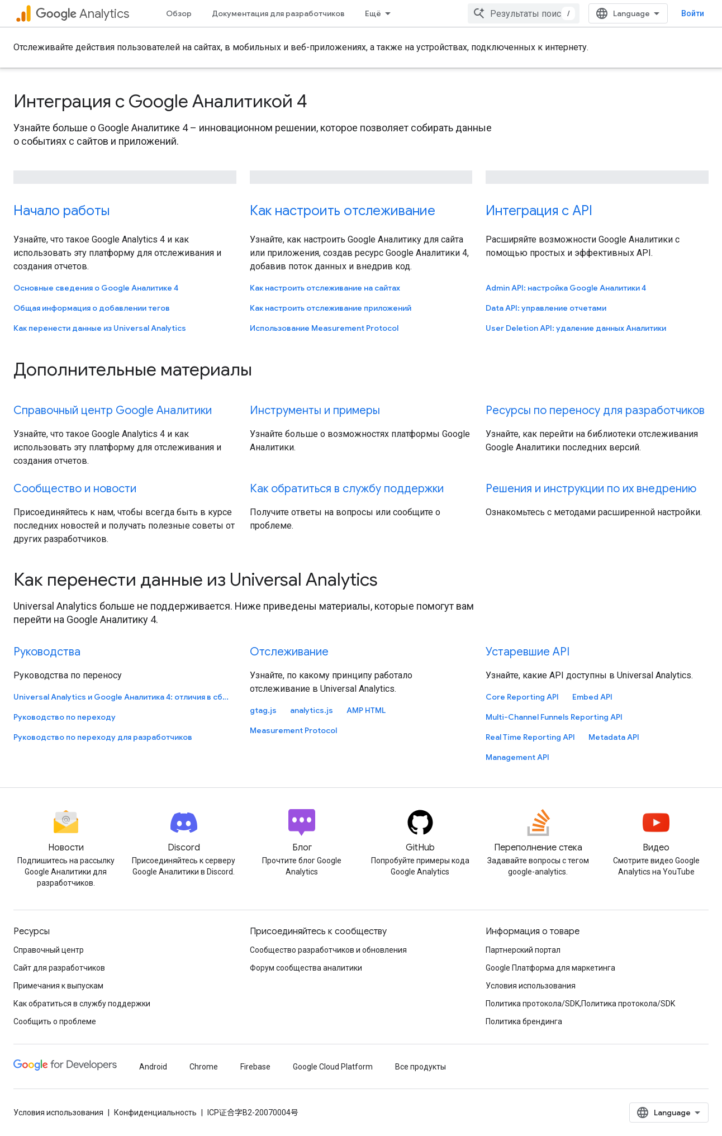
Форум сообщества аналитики (306, 967)
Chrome (203, 1066)
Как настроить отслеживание (342, 210)
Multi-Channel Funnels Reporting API (554, 717)
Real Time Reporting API (530, 737)
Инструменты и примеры (315, 410)
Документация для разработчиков (278, 13)
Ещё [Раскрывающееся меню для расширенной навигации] (373, 13)
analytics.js (311, 710)
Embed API (592, 697)
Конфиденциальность (155, 1112)
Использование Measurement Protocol (324, 328)
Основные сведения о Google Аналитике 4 (95, 288)
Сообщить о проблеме (54, 1021)
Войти (692, 13)
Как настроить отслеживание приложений (330, 308)
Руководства (46, 652)
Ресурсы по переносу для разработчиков (595, 410)
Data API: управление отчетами (546, 308)
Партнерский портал (523, 949)
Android (153, 1066)
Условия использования (531, 985)
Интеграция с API (539, 210)
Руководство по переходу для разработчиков (102, 737)
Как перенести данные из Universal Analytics (99, 328)
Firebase (255, 1066)
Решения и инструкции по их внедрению (591, 489)
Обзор (179, 13)
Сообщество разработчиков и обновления (328, 949)
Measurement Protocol (293, 730)
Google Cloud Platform (333, 1066)
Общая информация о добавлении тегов (91, 308)
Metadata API (613, 737)
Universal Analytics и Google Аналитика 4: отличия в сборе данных (123, 697)
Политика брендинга (524, 1021)
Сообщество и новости (74, 489)
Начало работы (61, 210)
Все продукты (420, 1066)
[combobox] (524, 13)
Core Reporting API (522, 697)
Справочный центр (48, 949)
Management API (517, 757)
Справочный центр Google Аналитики (112, 410)
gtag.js (263, 710)
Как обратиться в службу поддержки (347, 489)
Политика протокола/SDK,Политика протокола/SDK (580, 1003)
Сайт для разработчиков (59, 967)
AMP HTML (366, 710)
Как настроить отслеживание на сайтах (325, 288)
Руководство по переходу (64, 717)
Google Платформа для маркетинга (550, 967)
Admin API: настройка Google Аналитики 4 (566, 288)
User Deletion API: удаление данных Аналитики (576, 328)
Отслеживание (289, 652)
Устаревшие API (527, 652)
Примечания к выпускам (58, 985)
